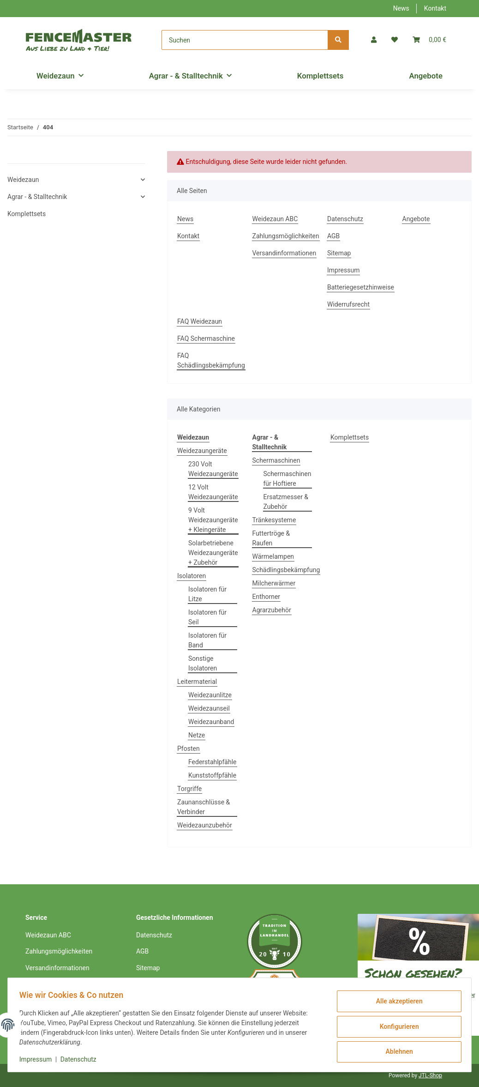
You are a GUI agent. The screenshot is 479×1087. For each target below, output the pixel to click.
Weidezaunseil (209, 708)
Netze (196, 735)
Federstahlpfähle (212, 762)
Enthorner (266, 596)
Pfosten (188, 748)
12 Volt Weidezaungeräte (213, 492)
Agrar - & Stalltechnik (37, 196)
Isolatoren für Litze (207, 594)
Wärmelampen (273, 556)
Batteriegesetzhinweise (360, 287)
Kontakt (435, 8)
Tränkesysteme (274, 520)
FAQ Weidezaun (199, 321)
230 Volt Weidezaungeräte (213, 468)
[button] (374, 40)
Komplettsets (349, 437)
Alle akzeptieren (395, 1002)
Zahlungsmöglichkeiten (285, 236)
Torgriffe (189, 788)
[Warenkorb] (429, 40)
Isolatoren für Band (207, 640)
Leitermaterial (197, 681)
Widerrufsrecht (348, 304)
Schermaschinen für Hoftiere (287, 478)
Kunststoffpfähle (212, 775)
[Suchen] (245, 40)
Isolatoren (191, 576)
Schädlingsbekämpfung (286, 570)
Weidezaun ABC (275, 219)
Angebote (426, 75)
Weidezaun (23, 179)
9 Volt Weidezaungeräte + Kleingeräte (213, 520)
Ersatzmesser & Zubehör (286, 501)
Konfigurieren (395, 1026)
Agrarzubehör (271, 610)
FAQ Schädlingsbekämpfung (211, 360)
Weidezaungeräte (202, 450)
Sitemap (339, 253)
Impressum (343, 270)
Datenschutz (345, 219)
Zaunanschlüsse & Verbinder (203, 806)
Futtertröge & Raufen (271, 538)
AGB (333, 236)
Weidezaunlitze (210, 695)
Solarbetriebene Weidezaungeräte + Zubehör (213, 552)
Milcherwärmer (274, 583)
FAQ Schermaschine (206, 338)
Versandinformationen (284, 253)
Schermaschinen (276, 460)
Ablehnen (395, 1050)
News (401, 8)
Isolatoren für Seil (207, 617)
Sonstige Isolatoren (202, 663)
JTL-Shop (430, 1075)
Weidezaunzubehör (204, 825)
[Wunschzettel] (394, 40)
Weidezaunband (211, 721)
